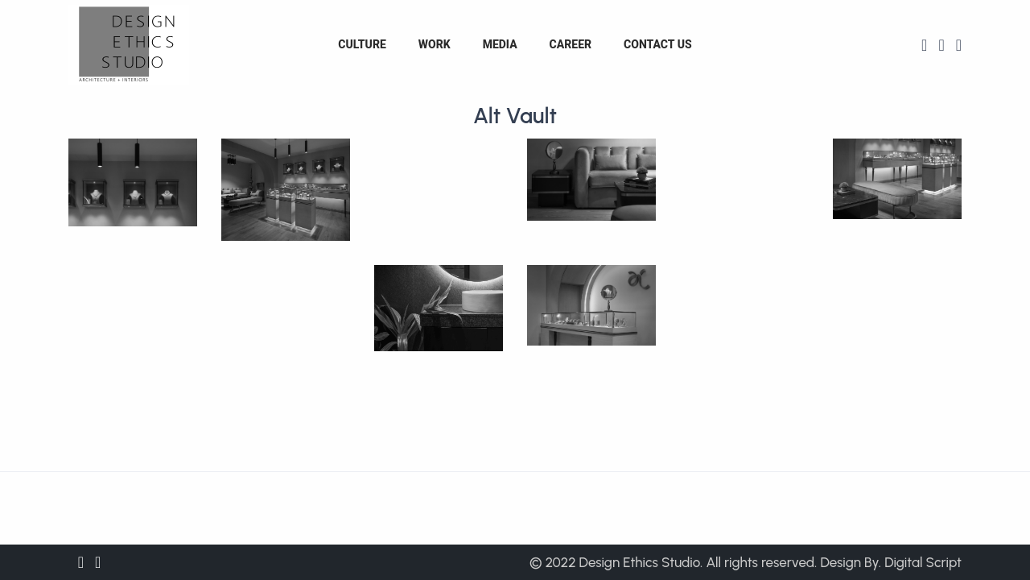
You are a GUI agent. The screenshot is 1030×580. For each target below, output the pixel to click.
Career (570, 44)
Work (434, 44)
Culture (361, 44)
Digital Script (923, 562)
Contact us (658, 44)
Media (500, 44)
